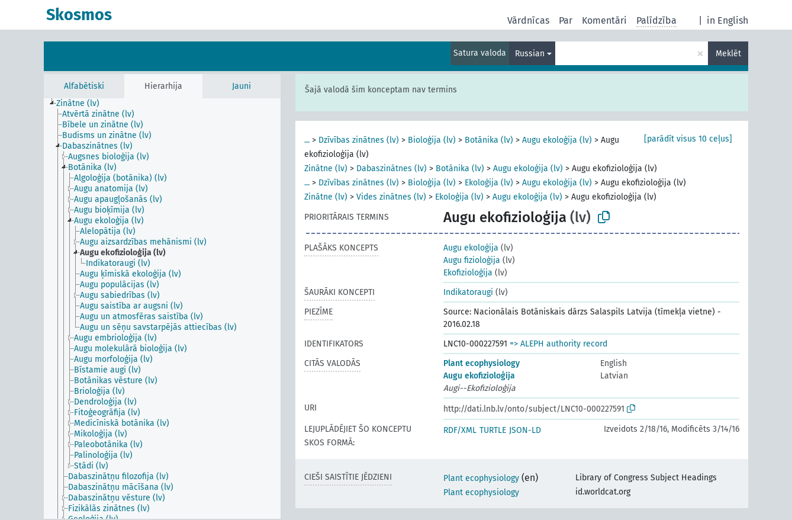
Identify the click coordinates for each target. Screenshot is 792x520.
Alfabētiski (84, 86)
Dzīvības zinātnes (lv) (358, 140)
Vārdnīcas (528, 20)
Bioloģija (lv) (432, 140)
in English (727, 20)
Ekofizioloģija (467, 273)
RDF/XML (460, 430)
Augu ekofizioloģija (479, 376)
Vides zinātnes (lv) (391, 197)
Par (565, 20)
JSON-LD (525, 430)
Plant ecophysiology (481, 363)
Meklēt (728, 54)
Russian (530, 54)
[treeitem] (83, 103)
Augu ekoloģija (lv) (557, 140)
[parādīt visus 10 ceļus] (688, 139)
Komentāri (604, 20)
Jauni (241, 86)
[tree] (162, 308)
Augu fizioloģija (471, 260)
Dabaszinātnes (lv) (391, 168)
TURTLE (492, 430)
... (307, 140)
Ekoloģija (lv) (489, 183)
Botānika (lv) (489, 140)
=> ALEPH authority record (558, 344)
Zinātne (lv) (325, 168)
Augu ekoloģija (470, 248)
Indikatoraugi (468, 292)
